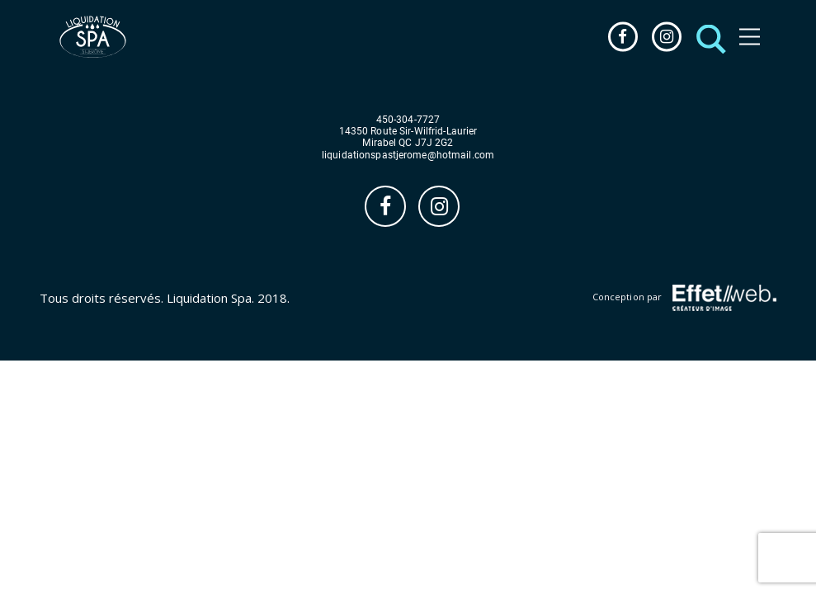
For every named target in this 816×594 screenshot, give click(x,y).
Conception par (684, 298)
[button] (706, 36)
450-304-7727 (408, 120)
